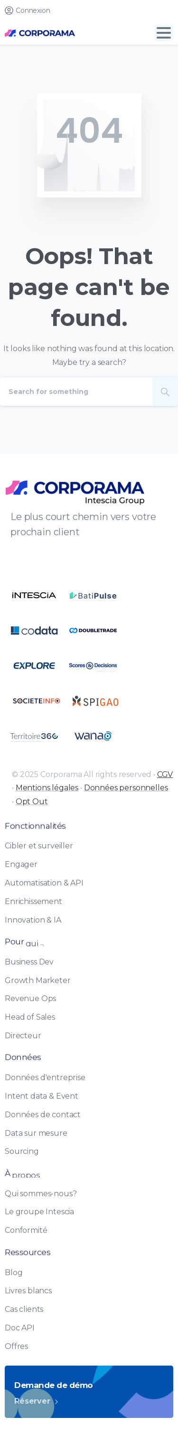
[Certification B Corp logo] (34, 595)
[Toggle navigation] (163, 33)
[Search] (76, 391)
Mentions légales (47, 787)
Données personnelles (126, 787)
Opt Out (32, 801)
